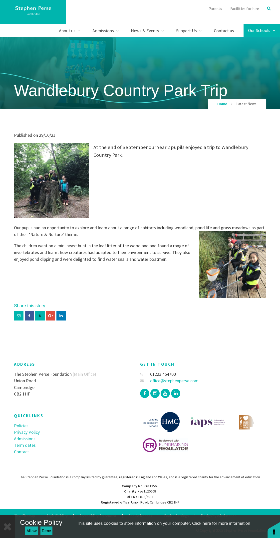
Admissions (24, 439)
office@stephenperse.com (169, 381)
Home (222, 104)
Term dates (25, 445)
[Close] (7, 526)
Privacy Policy (27, 432)
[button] (274, 530)
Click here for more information (221, 523)
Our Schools (262, 30)
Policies (21, 425)
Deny (46, 531)
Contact (21, 451)
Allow (32, 531)
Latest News (246, 104)
